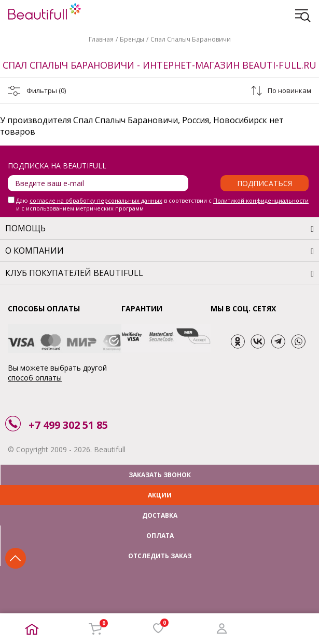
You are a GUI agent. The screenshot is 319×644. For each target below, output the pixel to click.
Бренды (132, 39)
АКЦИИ (160, 495)
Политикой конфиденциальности (261, 200)
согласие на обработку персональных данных (96, 200)
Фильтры (46, 90)
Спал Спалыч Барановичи (190, 39)
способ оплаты (35, 378)
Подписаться (264, 183)
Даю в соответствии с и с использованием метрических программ (162, 204)
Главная (101, 39)
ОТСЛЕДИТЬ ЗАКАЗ (159, 555)
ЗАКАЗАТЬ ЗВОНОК (160, 474)
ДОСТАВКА (159, 515)
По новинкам (289, 90)
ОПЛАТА (160, 535)
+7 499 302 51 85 (68, 425)
